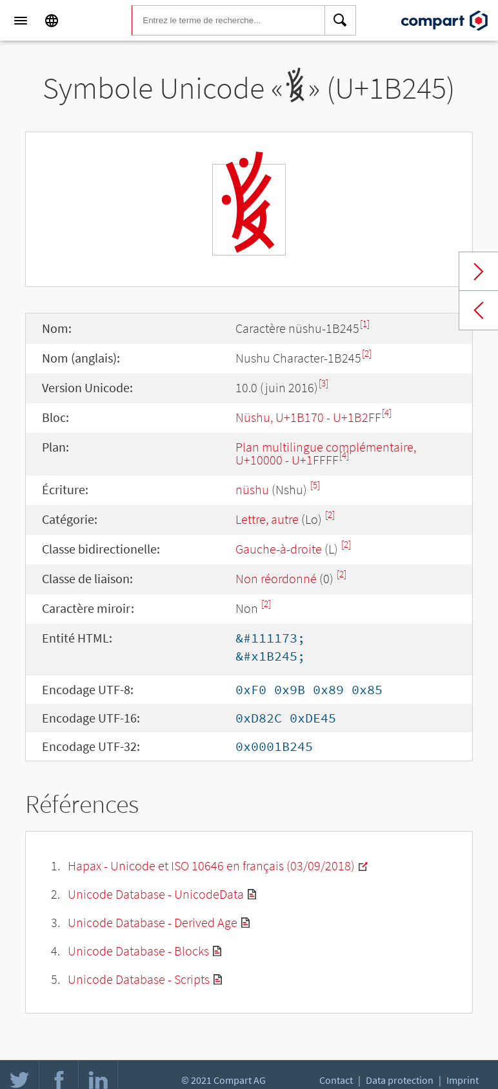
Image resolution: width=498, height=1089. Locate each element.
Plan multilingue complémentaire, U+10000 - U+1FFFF (325, 453)
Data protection (399, 1080)
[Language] (51, 20)
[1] (365, 323)
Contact (336, 1080)
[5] (315, 485)
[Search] (340, 20)
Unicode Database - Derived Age (152, 922)
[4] (387, 412)
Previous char (478, 310)
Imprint (462, 1080)
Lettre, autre (267, 519)
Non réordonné (276, 578)
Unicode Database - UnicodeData (156, 894)
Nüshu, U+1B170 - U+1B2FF (308, 417)
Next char (478, 271)
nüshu (252, 489)
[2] (367, 353)
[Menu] (20, 20)
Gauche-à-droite (278, 549)
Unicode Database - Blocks (138, 951)
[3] (323, 383)
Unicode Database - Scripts (139, 979)
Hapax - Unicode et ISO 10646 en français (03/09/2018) (211, 865)
